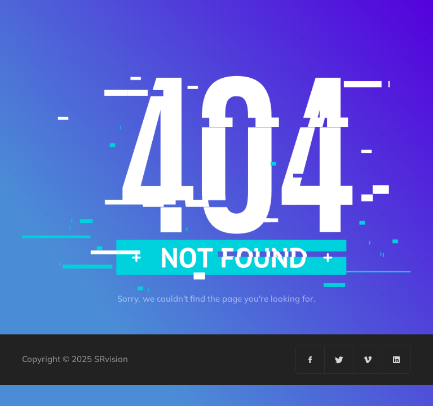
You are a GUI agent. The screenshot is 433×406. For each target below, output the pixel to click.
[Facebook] (310, 359)
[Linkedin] (396, 359)
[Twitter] (339, 359)
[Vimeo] (368, 359)
